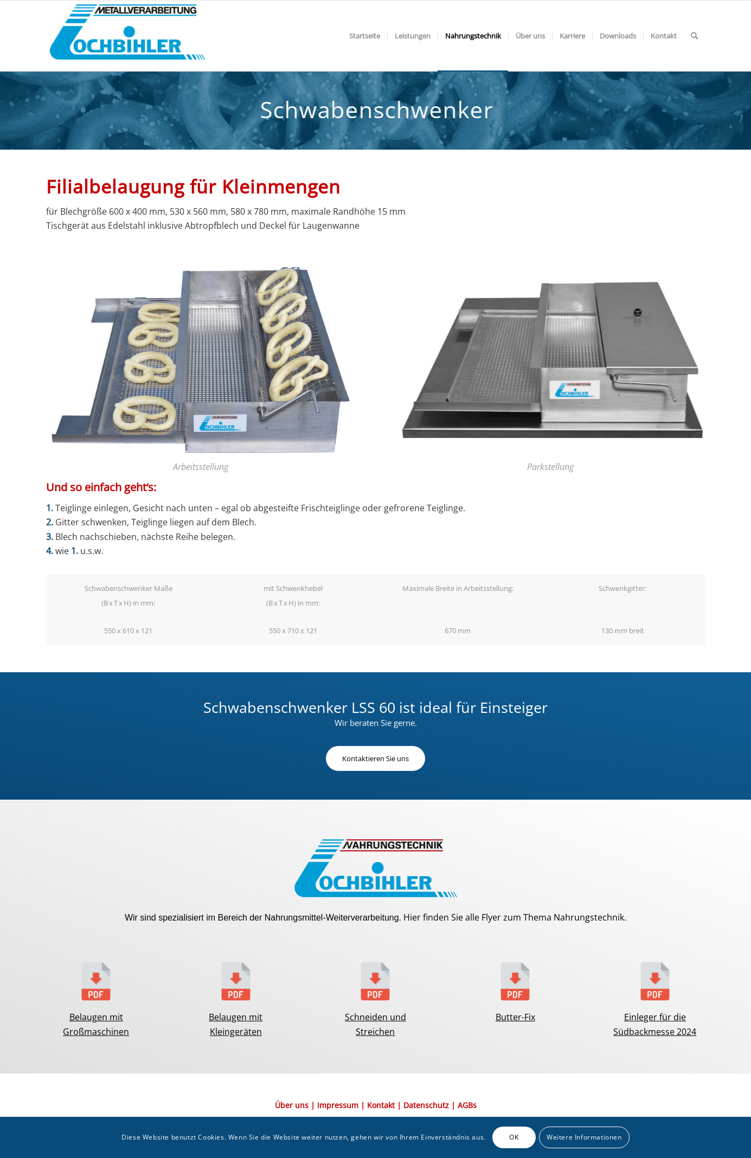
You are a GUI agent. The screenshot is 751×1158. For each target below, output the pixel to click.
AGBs (467, 1105)
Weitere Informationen (584, 1137)
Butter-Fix (515, 1017)
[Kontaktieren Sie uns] (375, 758)
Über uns (292, 1105)
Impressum (337, 1105)
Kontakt (381, 1105)
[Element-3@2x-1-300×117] (127, 36)
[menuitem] (364, 36)
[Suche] (694, 36)
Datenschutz (426, 1105)
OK (513, 1137)
